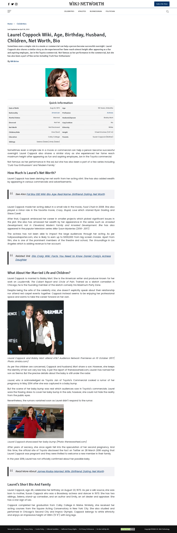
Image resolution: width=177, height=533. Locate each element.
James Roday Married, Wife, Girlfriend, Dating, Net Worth (70, 471)
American (56, 113)
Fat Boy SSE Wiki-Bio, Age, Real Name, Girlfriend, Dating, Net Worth (65, 194)
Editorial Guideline (53, 529)
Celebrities (69, 11)
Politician (110, 11)
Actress (110, 113)
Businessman (96, 11)
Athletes (82, 11)
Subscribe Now (162, 4)
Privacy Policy (28, 529)
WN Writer (14, 61)
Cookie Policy (39, 529)
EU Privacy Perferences (86, 529)
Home (10, 24)
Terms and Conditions (14, 529)
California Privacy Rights (69, 529)
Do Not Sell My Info (103, 529)
